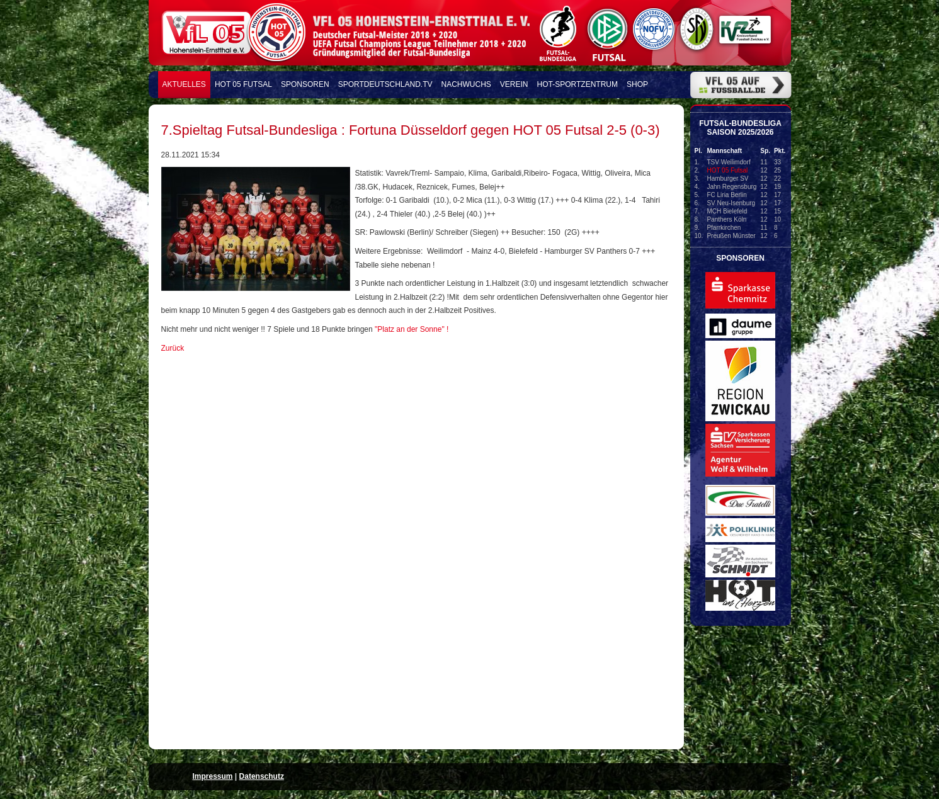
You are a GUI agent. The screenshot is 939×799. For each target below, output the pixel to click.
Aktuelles (184, 84)
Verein (514, 84)
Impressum (213, 776)
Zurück (173, 348)
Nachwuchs (466, 84)
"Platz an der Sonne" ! (411, 329)
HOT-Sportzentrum (577, 84)
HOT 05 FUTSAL (243, 84)
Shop (637, 84)
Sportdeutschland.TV (385, 84)
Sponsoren (305, 84)
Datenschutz (261, 776)
